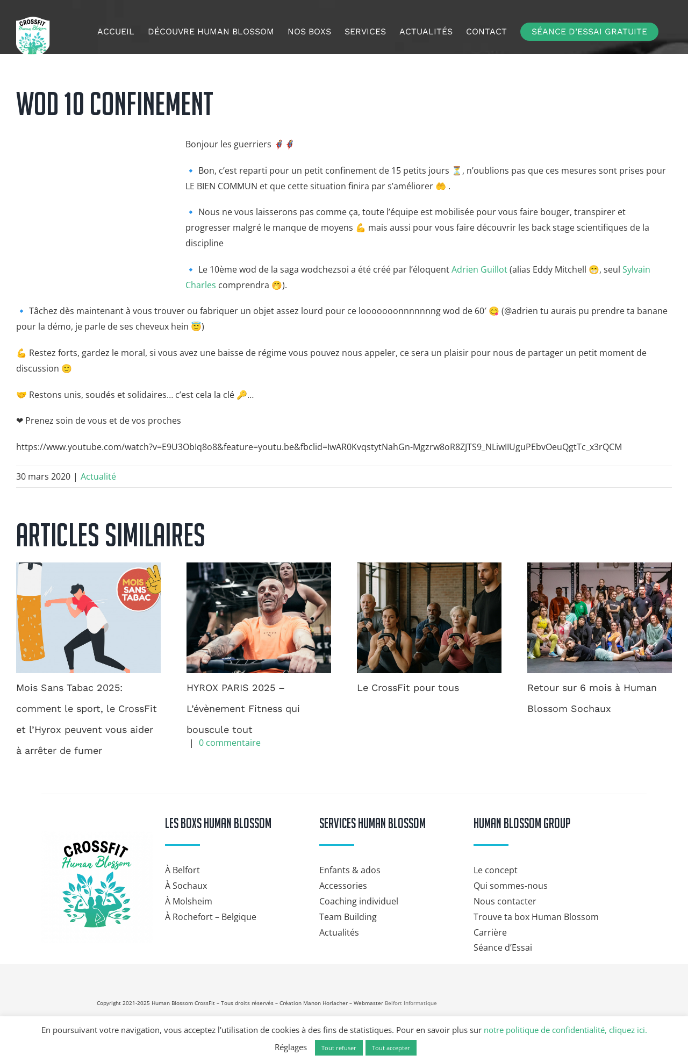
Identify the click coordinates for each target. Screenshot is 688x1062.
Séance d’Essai (503, 947)
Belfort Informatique (411, 1003)
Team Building (348, 917)
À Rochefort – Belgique (210, 917)
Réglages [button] (291, 1047)
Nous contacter (505, 901)
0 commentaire (230, 743)
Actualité (98, 476)
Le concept (496, 870)
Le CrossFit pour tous (408, 687)
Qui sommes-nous (511, 886)
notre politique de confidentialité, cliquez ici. (565, 1029)
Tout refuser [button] (338, 1048)
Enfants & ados (350, 870)
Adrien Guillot (479, 269)
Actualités (339, 932)
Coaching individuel (358, 901)
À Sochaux (186, 886)
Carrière (490, 932)
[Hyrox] (575, 998)
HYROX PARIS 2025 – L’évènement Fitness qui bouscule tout (243, 708)
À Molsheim (188, 901)
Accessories (343, 886)
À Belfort (182, 870)
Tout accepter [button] (391, 1048)
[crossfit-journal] (573, 968)
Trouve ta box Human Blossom (536, 917)
